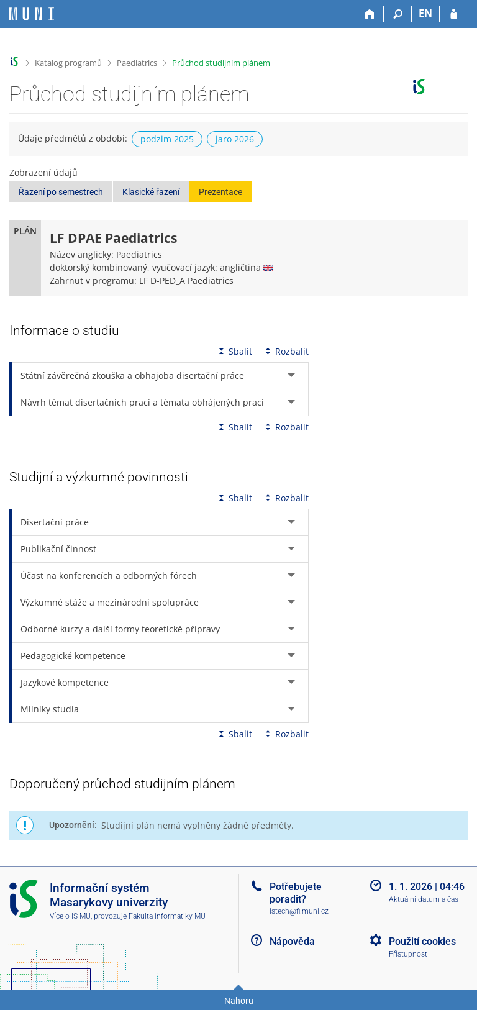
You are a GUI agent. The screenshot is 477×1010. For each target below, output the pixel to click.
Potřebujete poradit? (296, 892)
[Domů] (370, 14)
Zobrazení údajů (43, 172)
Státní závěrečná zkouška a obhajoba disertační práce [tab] (132, 375)
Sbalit (234, 351)
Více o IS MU (70, 916)
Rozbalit (286, 351)
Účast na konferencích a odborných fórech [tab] (108, 575)
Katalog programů (68, 62)
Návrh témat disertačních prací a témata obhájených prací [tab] (142, 402)
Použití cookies (422, 941)
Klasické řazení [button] (150, 192)
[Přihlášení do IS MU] (454, 14)
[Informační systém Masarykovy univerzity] (31, 14)
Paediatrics (137, 62)
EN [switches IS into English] (425, 13)
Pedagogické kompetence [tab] (72, 656)
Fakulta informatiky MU (167, 916)
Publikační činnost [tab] (58, 549)
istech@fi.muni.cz (299, 911)
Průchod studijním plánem (221, 62)
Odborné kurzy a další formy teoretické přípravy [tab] (120, 629)
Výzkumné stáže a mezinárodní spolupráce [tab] (109, 602)
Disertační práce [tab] (54, 522)
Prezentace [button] (220, 192)
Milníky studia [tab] (49, 709)
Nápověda (292, 941)
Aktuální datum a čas (423, 899)
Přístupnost (408, 954)
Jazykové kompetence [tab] (64, 682)
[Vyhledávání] (398, 14)
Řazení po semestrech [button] (61, 192)
